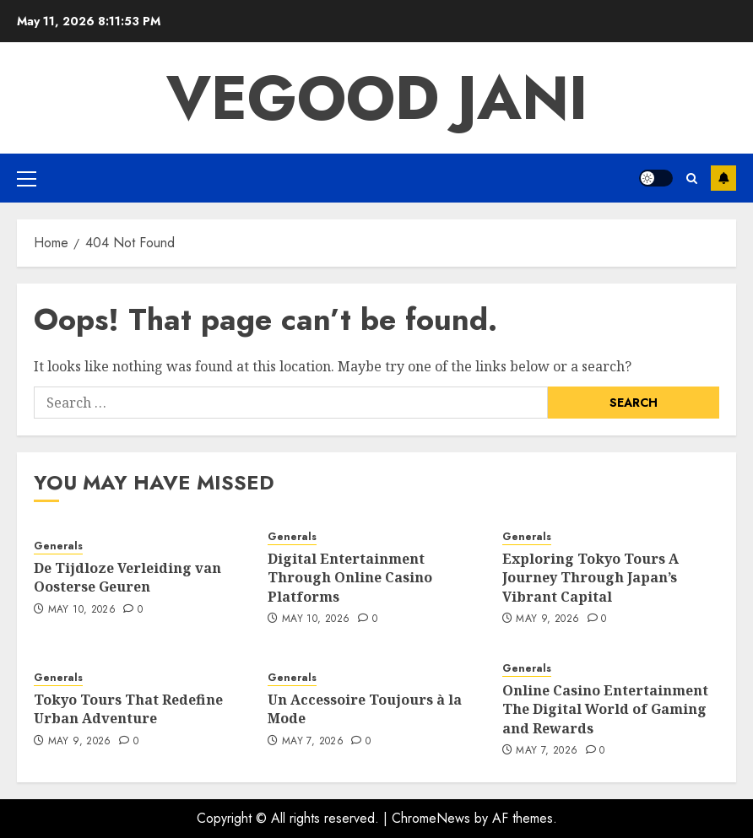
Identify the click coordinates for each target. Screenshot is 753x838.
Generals (58, 546)
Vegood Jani (377, 98)
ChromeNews (431, 818)
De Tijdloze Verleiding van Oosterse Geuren (127, 577)
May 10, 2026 (82, 610)
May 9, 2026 (547, 619)
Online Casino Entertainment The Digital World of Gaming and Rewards (605, 709)
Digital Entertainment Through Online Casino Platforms (350, 577)
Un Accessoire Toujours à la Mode (365, 708)
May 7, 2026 (313, 742)
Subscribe (723, 178)
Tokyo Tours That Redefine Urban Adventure (128, 708)
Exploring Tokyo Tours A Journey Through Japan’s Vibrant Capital (590, 577)
